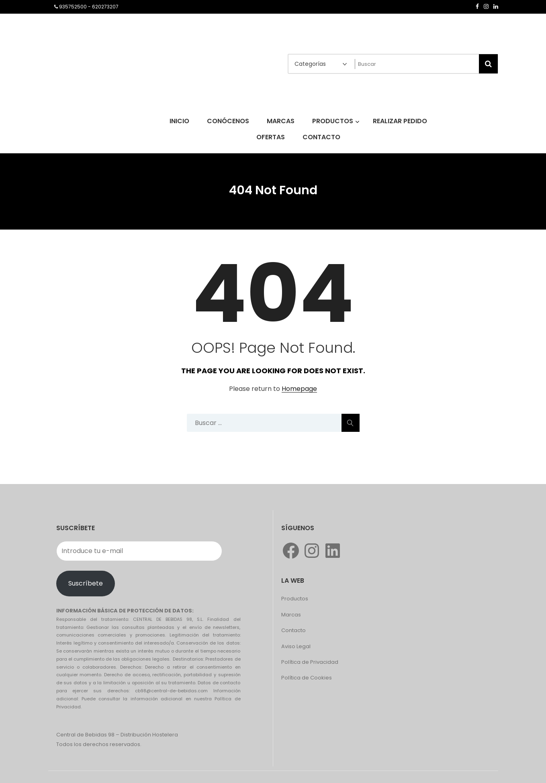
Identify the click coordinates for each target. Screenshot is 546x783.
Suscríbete (85, 583)
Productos (294, 598)
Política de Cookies (306, 677)
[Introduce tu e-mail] (139, 551)
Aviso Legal (296, 646)
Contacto (293, 630)
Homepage (299, 389)
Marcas (291, 614)
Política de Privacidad (309, 662)
